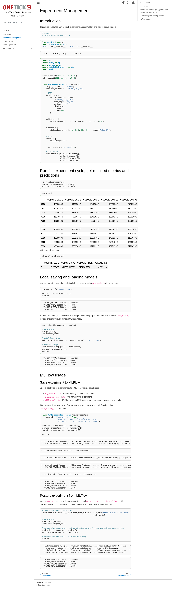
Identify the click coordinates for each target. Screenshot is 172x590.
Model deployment (9, 45)
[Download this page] (133, 2)
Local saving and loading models (152, 16)
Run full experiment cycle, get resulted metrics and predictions (154, 11)
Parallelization (8, 41)
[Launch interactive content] (123, 2)
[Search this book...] (17, 22)
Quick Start (7, 34)
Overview (6, 30)
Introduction (144, 6)
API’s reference (8, 48)
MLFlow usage (145, 19)
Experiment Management (12, 38)
